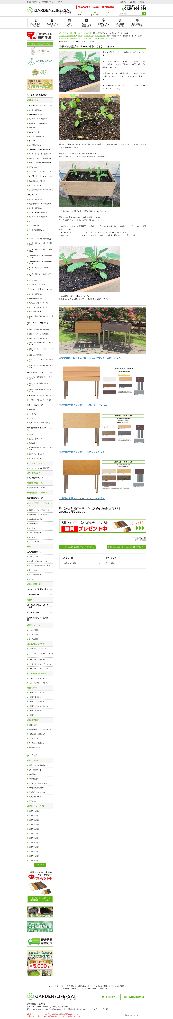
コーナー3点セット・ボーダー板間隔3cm (40, 250)
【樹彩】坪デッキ (35, 715)
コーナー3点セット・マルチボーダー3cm (40, 262)
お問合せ (142, 2)
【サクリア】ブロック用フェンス (40, 664)
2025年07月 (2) (34, 851)
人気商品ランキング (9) (37, 792)
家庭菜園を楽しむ (35, 747)
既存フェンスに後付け (103, 24)
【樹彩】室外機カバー (36, 697)
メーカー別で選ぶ (34, 595)
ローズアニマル (34, 579)
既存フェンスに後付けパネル (37, 324)
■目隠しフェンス (33, 625)
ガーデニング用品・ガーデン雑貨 (37, 606)
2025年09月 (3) (34, 842)
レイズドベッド (34, 542)
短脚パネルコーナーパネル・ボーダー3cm (41, 350)
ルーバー (32, 128)
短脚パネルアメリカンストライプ (40, 338)
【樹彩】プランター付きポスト (39, 706)
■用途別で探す (33, 720)
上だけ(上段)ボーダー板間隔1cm (40, 204)
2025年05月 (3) (34, 860)
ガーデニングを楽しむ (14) (38, 783)
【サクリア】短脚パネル (37, 660)
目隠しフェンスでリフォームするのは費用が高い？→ (126, 547)
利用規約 (70, 986)
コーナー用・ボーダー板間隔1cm (40, 149)
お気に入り (95, 14)
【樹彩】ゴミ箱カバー (36, 702)
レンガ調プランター (35, 145)
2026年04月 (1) (34, 811)
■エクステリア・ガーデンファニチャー (40, 504)
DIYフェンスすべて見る (37, 284)
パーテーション (34, 738)
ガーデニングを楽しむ (36, 743)
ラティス (32, 418)
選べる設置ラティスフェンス (37, 429)
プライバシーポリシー (88, 988)
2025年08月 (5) (34, 847)
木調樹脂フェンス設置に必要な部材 (41, 396)
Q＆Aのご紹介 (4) (35, 770)
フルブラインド (34, 132)
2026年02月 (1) (34, 820)
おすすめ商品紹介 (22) (36, 788)
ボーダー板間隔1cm (35, 110)
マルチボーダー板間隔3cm (38, 123)
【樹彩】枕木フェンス (36, 693)
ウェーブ (32, 141)
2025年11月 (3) (34, 833)
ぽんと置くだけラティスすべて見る (41, 190)
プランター (32, 537)
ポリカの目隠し (34, 639)
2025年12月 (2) (34, 829)
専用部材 (32, 443)
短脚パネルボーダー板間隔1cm (39, 330)
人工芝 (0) (32, 801)
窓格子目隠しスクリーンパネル (137, 24)
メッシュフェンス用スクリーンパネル (41, 360)
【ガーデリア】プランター (38, 678)
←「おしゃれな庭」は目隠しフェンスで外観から (77, 547)
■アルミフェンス (33, 473)
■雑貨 (29, 600)
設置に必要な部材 (35, 312)
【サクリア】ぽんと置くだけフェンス (41, 654)
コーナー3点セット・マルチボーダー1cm (40, 256)
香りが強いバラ (34, 570)
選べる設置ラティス (120, 24)
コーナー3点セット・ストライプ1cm (40, 275)
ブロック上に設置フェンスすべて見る (41, 317)
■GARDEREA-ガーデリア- (37, 673)
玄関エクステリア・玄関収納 (37, 619)
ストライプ (32, 414)
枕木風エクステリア (35, 519)
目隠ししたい (33, 725)
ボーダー (32, 410)
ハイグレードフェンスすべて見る (40, 400)
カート (108, 14)
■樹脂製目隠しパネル (35, 483)
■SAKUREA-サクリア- (36, 644)
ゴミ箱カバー (33, 528)
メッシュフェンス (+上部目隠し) (40, 239)
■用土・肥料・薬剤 (34, 584)
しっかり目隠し (34, 630)
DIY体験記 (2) (33, 779)
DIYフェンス (69, 24)
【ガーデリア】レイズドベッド (39, 683)
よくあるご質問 (101, 986)
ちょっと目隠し (34, 634)
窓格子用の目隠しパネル (37, 488)
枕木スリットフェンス (36, 454)
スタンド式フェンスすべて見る (39, 423)
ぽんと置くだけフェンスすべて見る (41, 171)
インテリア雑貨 (33, 613)
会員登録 (132, 2)
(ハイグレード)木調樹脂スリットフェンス (41, 384)
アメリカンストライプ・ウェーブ (40, 307)
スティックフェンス (35, 458)
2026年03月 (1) (34, 815)
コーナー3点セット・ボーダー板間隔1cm (40, 244)
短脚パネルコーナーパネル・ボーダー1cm (41, 343)
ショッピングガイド (56, 986)
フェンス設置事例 (117, 986)
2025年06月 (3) (34, 856)
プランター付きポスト (36, 533)
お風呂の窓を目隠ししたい (38, 734)
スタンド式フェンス (35, 405)
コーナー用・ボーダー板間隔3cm (40, 154)
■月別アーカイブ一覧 (35, 806)
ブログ (32, 755)
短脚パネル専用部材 (35, 355)
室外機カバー (33, 524)
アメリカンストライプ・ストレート (41, 303)
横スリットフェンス (35, 439)
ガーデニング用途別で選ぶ (37, 589)
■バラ (29, 546)
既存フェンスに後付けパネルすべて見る (41, 366)
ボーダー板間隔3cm (35, 114)
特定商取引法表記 (69, 988)
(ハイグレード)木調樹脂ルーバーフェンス (41, 378)
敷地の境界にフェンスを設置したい (41, 729)
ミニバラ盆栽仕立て (35, 575)
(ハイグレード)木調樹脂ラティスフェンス (41, 390)
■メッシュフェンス (34, 463)
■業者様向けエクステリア (37, 493)
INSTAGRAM (134, 996)
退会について (105, 988)
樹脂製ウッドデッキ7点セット (39, 510)
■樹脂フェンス (33, 100)
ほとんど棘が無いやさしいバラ (39, 566)
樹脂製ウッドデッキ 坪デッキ (39, 515)
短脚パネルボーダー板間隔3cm (39, 334)
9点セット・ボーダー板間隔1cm (40, 158)
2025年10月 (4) (34, 838)
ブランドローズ (34, 557)
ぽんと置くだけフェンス (35, 24)
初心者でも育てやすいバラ (38, 561)
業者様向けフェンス (35, 498)
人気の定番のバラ (34, 552)
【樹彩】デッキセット (36, 711)
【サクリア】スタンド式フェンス (40, 669)
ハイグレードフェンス (36, 372)
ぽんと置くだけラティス (52, 24)
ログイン (123, 2)
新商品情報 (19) (34, 774)
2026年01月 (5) (34, 824)
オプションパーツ (35, 167)
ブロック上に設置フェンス (86, 24)
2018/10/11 (143, 539)
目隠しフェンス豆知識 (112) (38, 765)
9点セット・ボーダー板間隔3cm (40, 162)
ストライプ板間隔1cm (36, 136)
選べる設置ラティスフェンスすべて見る (41, 448)
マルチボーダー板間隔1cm (38, 119)
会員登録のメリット (84, 986)
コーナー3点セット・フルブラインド (40, 268)
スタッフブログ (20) (35, 797)
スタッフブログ (141, 537)
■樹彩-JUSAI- (32, 688)
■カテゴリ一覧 (33, 760)
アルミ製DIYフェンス (36, 478)
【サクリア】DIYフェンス (38, 649)
